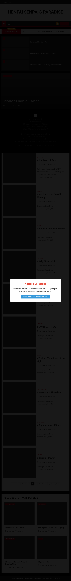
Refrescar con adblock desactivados (35, 297)
